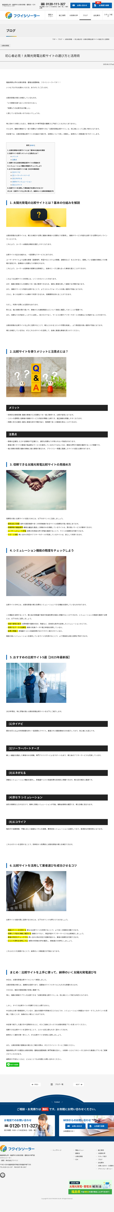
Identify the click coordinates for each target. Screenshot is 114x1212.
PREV (36, 1084)
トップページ (57, 1150)
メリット (15, 156)
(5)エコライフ (17, 185)
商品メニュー (50, 15)
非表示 (32, 145)
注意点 (14, 159)
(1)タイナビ (16, 172)
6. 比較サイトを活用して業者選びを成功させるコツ (25, 188)
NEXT (78, 1084)
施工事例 (62, 15)
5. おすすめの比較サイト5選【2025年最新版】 (23, 169)
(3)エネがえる (17, 178)
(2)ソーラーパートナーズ (21, 175)
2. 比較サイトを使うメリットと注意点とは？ (23, 153)
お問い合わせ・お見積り (106, 1166)
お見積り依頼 (102, 5)
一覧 (57, 1084)
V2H (76, 1159)
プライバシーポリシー (105, 1169)
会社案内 (96, 15)
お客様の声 (74, 15)
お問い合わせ (82, 5)
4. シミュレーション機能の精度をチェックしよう (24, 166)
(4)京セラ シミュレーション (22, 181)
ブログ (85, 15)
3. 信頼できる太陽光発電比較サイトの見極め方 (23, 163)
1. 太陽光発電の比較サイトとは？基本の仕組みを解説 (26, 150)
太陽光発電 (5, 45)
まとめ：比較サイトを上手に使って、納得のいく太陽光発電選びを (30, 191)
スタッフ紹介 (108, 15)
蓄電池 (77, 1153)
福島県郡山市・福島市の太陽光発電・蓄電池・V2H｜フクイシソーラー (18, 5)
